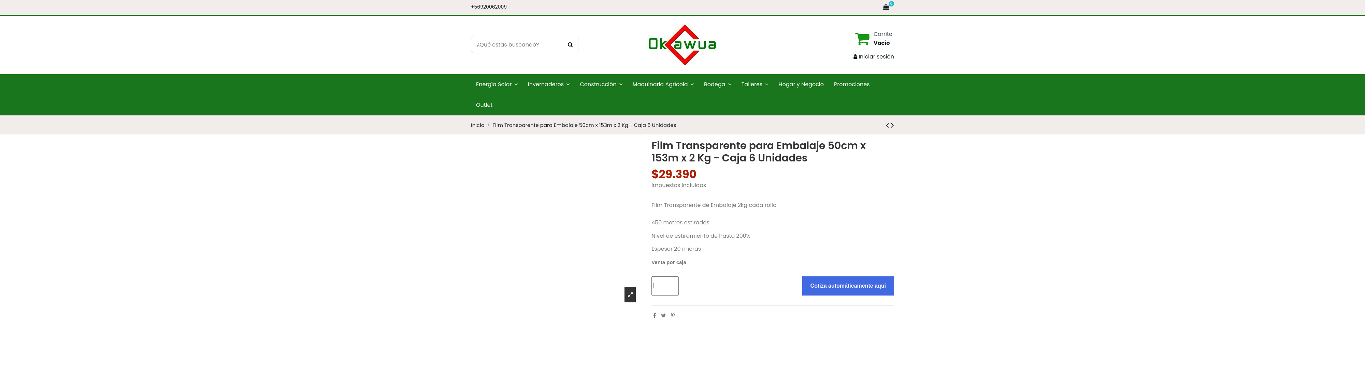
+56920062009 (489, 6)
